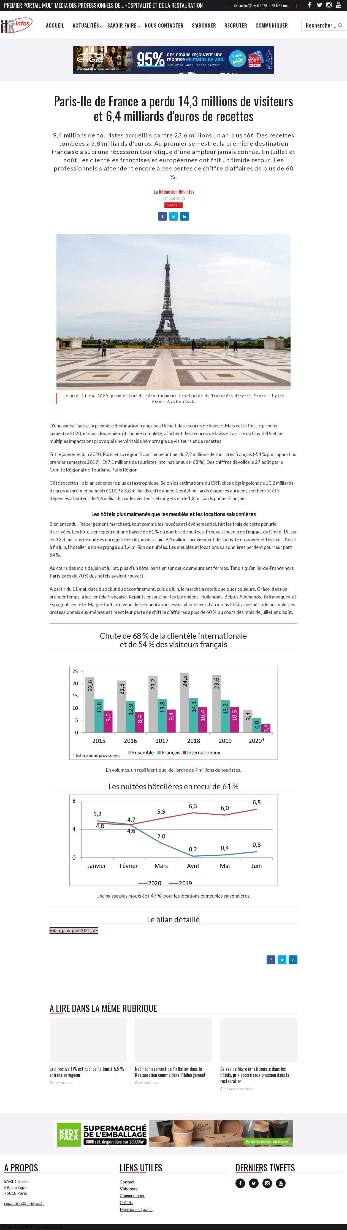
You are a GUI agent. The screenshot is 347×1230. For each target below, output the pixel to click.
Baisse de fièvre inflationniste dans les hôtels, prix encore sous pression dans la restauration (254, 1075)
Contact (127, 1181)
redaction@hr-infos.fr (24, 1203)
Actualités (86, 25)
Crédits (126, 1202)
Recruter (235, 25)
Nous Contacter (164, 25)
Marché (173, 205)
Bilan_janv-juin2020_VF (74, 930)
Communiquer (272, 25)
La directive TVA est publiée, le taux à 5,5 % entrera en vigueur (87, 1072)
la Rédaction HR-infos (174, 191)
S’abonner (204, 25)
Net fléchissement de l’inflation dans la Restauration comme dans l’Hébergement (170, 1072)
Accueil (55, 25)
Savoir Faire (122, 25)
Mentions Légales (136, 1209)
